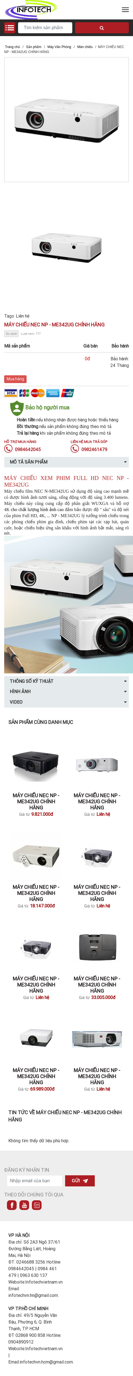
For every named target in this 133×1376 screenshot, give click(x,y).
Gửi (80, 1180)
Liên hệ (22, 316)
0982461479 (89, 449)
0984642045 (22, 449)
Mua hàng (15, 378)
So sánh (11, 333)
